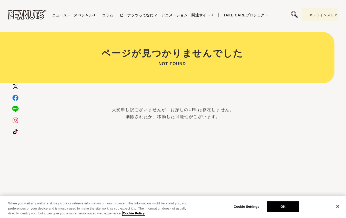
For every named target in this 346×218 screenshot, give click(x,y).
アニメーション (174, 15)
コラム (107, 15)
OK (283, 210)
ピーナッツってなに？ (138, 15)
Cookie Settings (246, 210)
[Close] (337, 209)
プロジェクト (245, 15)
